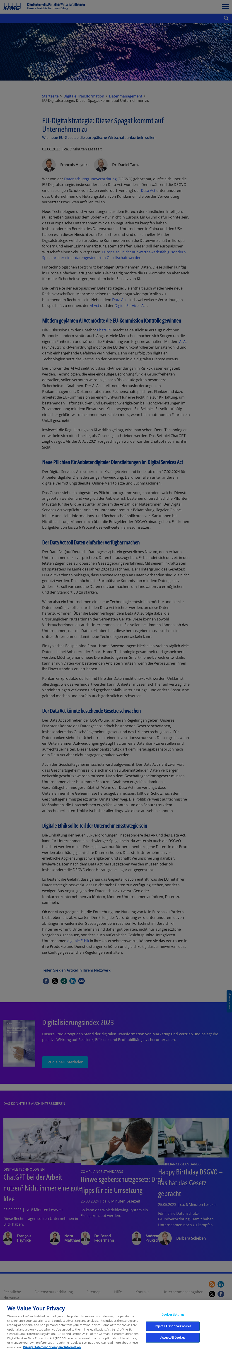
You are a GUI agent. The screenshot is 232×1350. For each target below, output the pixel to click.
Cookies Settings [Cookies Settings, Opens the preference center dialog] (173, 1320)
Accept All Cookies (172, 1343)
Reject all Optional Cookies (173, 1331)
